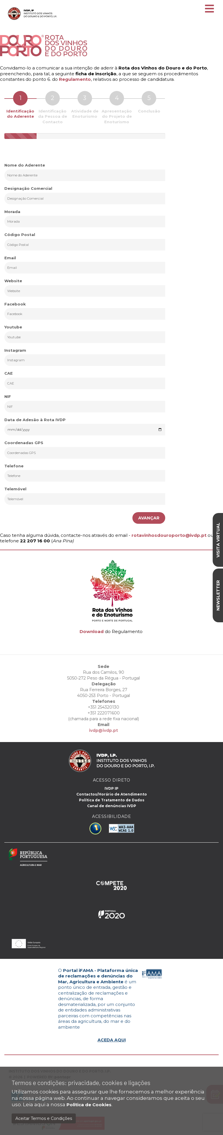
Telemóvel (15, 489)
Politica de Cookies (89, 1104)
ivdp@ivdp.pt (94, 730)
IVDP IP (111, 788)
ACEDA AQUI (112, 1040)
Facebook (15, 304)
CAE (8, 373)
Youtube (13, 327)
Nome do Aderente (24, 165)
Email (10, 257)
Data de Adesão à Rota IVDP (35, 419)
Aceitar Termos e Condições (43, 1118)
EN (203, 3)
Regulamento (75, 79)
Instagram (15, 350)
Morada (12, 211)
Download (92, 631)
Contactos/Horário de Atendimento (111, 794)
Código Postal (19, 234)
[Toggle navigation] (209, 9)
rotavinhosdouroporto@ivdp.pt (169, 535)
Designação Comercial (28, 188)
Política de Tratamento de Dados (111, 800)
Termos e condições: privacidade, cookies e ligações (81, 1082)
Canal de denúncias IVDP (111, 806)
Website (13, 280)
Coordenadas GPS (23, 442)
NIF (7, 396)
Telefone (14, 466)
